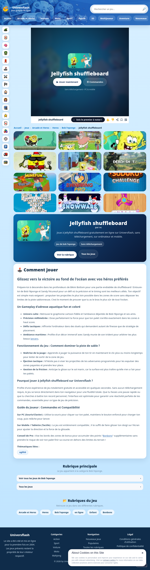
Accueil (17, 127)
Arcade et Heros (26, 18)
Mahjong (56, 555)
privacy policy (109, 560)
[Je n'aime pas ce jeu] (112, 119)
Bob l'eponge (68, 127)
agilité (22, 452)
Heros (55, 127)
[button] (88, 119)
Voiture (45, 18)
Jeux (26, 127)
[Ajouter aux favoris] (121, 119)
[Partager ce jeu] (117, 119)
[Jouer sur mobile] (125, 119)
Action (7, 18)
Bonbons (107, 435)
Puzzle (82, 18)
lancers (34, 338)
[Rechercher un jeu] (119, 9)
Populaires (93, 543)
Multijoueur (106, 18)
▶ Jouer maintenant (67, 82)
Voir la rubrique (65, 254)
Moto (57, 18)
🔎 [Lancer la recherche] (144, 9)
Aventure (124, 18)
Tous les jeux (88, 253)
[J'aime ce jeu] (108, 119)
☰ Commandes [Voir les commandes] (95, 82)
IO (93, 18)
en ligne (79, 512)
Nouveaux (141, 18)
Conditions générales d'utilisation (130, 540)
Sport (69, 18)
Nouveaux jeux (93, 539)
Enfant (93, 512)
